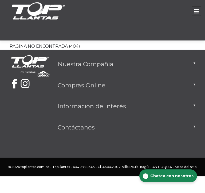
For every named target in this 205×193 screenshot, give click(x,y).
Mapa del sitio (186, 167)
